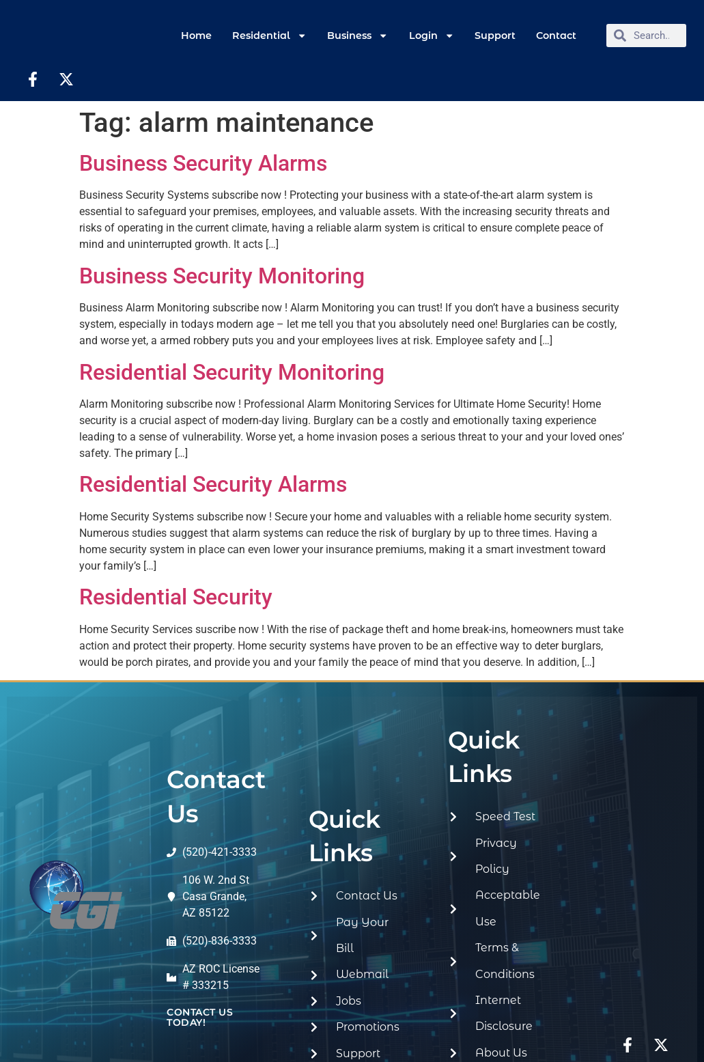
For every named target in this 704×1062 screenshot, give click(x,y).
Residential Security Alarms (213, 484)
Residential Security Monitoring (231, 372)
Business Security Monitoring (222, 276)
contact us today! (200, 1017)
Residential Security (175, 597)
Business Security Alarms (203, 163)
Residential (269, 35)
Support (495, 35)
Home (196, 35)
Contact (556, 35)
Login (431, 35)
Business (357, 35)
